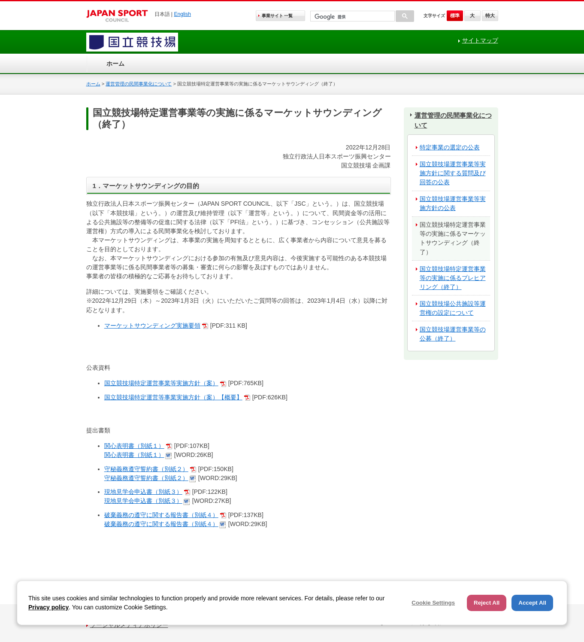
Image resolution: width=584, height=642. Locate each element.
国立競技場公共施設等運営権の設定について (453, 308)
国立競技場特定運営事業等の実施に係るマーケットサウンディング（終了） (453, 238)
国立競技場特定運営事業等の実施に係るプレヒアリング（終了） (453, 277)
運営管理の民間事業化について (139, 83)
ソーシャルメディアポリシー (129, 624)
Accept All (532, 602)
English (182, 14)
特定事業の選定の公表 (450, 147)
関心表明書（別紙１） (134, 445)
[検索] (352, 16)
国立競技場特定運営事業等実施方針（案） (161, 383)
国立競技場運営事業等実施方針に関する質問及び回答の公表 (453, 173)
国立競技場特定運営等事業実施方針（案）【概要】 (173, 397)
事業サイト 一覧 (277, 15)
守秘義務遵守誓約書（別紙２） (146, 469)
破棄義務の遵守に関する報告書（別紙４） (161, 514)
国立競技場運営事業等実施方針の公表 (453, 203)
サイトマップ (480, 40)
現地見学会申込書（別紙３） (143, 491)
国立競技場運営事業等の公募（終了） (453, 334)
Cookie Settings (433, 602)
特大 (490, 15)
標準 (455, 15)
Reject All (486, 602)
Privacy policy (48, 607)
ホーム (115, 63)
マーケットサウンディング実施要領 (152, 325)
